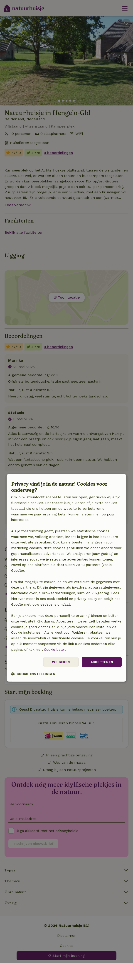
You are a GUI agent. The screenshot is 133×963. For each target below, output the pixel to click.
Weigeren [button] (61, 662)
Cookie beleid (55, 649)
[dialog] (66, 578)
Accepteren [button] (102, 662)
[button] (33, 674)
